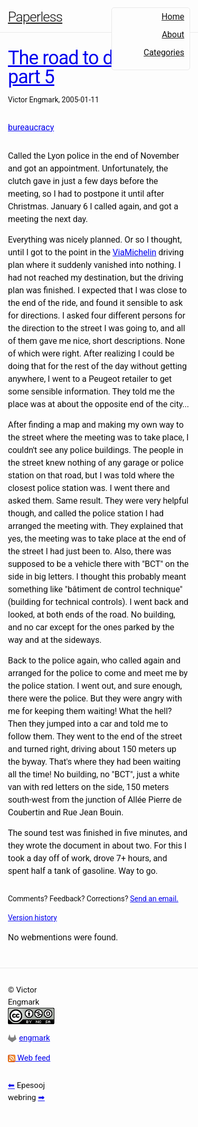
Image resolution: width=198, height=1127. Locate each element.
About (173, 35)
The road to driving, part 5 (83, 67)
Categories (164, 52)
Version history (32, 917)
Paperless (35, 17)
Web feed (29, 1058)
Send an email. (154, 898)
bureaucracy (31, 127)
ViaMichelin (134, 252)
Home (173, 17)
